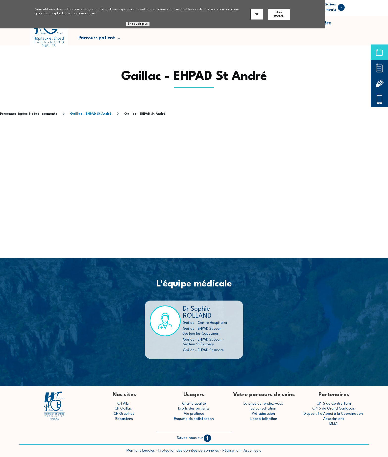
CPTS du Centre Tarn (333, 404)
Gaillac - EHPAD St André (90, 113)
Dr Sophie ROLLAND (197, 312)
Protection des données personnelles (188, 451)
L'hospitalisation (263, 419)
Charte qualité (194, 404)
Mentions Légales (140, 451)
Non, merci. (279, 14)
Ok (257, 14)
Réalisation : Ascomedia (242, 451)
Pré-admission (263, 414)
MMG (333, 424)
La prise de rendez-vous (263, 404)
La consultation (263, 409)
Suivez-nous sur (194, 438)
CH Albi (123, 404)
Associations (333, 419)
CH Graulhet (124, 414)
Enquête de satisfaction (194, 419)
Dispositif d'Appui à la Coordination (334, 414)
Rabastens (124, 419)
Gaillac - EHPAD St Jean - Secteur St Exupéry (203, 342)
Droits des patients (194, 409)
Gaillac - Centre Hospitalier (205, 323)
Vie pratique (194, 414)
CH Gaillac (123, 409)
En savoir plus (138, 23)
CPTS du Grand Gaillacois (333, 409)
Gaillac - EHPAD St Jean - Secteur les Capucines (203, 331)
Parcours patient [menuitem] (97, 39)
